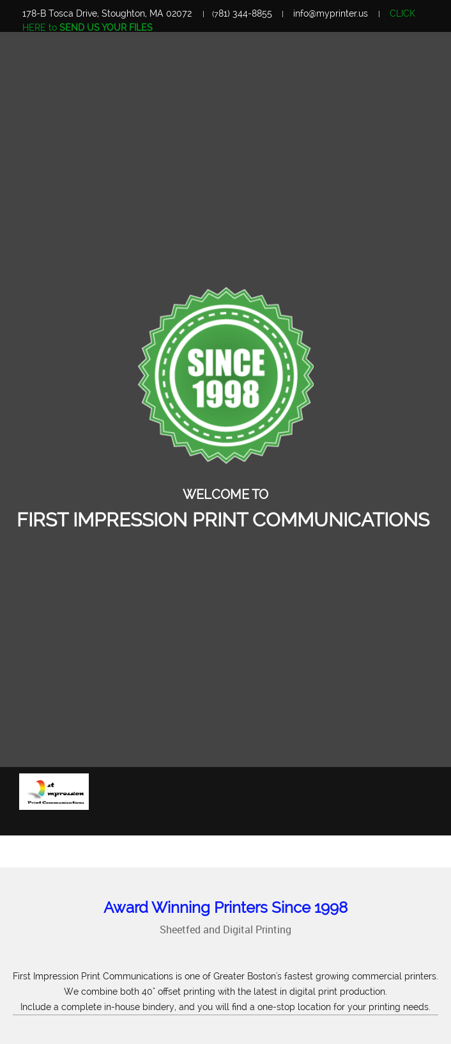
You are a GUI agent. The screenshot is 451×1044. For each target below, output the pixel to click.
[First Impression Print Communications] (54, 791)
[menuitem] (364, 821)
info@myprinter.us (330, 13)
